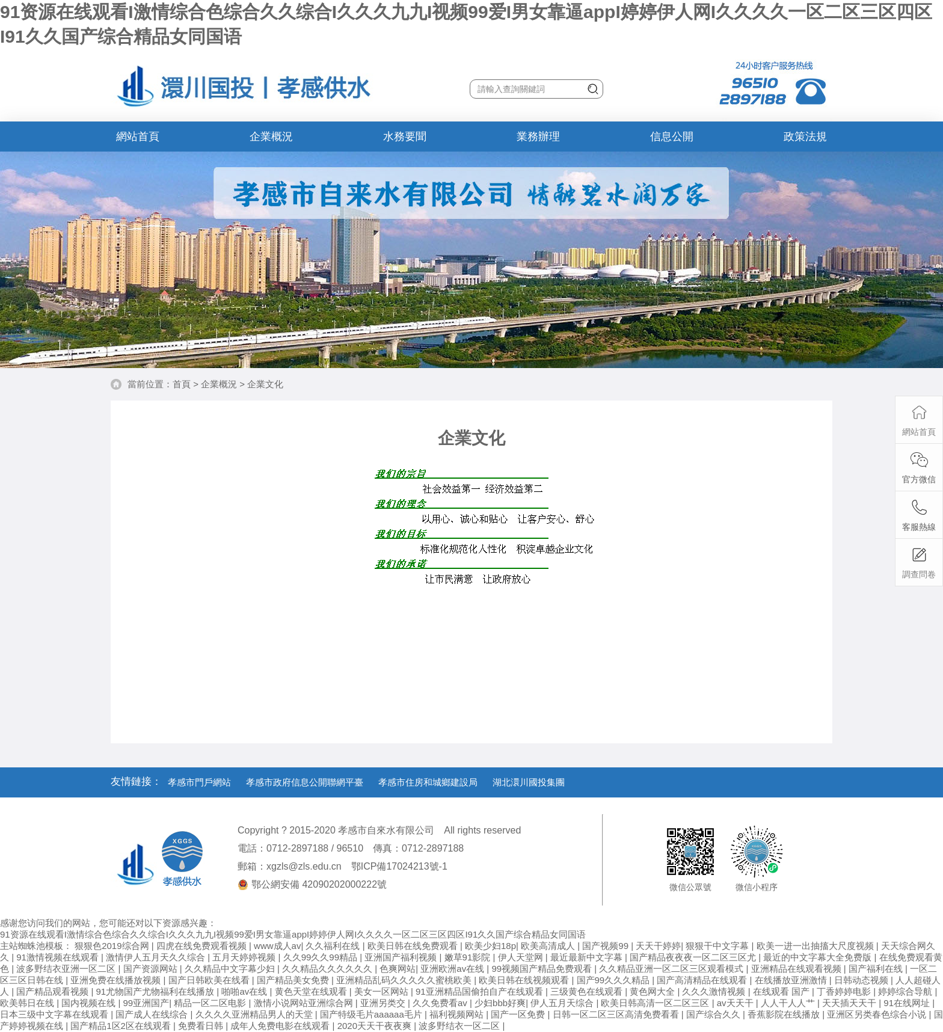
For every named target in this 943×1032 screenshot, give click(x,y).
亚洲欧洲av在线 (453, 968)
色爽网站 (397, 968)
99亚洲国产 (146, 1003)
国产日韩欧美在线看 (210, 980)
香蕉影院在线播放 (785, 1014)
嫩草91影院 (468, 957)
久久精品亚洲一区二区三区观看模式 (672, 968)
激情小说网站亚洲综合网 (304, 1003)
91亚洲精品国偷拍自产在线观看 (480, 991)
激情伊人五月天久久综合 (156, 957)
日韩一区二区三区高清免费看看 (617, 1014)
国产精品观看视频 (53, 991)
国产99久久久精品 (615, 980)
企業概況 (271, 137)
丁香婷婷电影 (845, 991)
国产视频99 (606, 946)
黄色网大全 (653, 991)
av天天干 (736, 1003)
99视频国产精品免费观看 (542, 968)
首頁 (182, 384)
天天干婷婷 (658, 946)
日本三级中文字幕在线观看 (55, 1014)
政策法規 (805, 137)
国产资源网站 (151, 968)
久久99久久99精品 (321, 957)
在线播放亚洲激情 (792, 980)
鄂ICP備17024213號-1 (399, 866)
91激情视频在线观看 (58, 957)
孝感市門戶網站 (199, 782)
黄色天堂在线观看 (312, 991)
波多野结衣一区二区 (460, 1026)
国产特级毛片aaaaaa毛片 (372, 1014)
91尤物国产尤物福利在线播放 (156, 991)
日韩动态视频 (862, 980)
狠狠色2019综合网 (113, 946)
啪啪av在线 (245, 991)
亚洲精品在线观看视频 (797, 968)
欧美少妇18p (490, 946)
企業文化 (265, 384)
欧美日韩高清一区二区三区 (656, 1003)
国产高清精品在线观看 (703, 980)
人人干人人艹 (789, 1003)
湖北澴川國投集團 (529, 782)
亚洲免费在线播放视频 (116, 980)
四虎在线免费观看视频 (202, 946)
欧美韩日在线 (28, 1003)
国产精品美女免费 (294, 980)
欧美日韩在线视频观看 (525, 980)
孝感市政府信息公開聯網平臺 (304, 782)
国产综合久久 (714, 1014)
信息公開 (671, 137)
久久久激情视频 (715, 991)
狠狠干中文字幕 (718, 946)
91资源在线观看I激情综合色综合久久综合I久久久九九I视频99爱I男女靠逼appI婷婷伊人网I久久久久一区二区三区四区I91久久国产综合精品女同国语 (293, 934)
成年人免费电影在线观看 (281, 1026)
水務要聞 (404, 137)
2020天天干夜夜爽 (375, 1026)
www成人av (277, 946)
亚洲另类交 (384, 1003)
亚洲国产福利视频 (401, 957)
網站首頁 (137, 137)
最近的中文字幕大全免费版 (818, 957)
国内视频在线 (89, 1003)
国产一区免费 (519, 1014)
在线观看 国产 (782, 991)
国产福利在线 (877, 968)
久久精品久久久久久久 (328, 968)
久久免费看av (441, 1003)
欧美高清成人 (549, 946)
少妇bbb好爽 (500, 1003)
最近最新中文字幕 (587, 957)
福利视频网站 (457, 1014)
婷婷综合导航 (906, 991)
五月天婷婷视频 (245, 957)
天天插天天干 (850, 1003)
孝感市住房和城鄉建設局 (428, 782)
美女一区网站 (382, 991)
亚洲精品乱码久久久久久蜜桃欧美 (405, 980)
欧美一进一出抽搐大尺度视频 (816, 946)
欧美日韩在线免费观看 (413, 946)
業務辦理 (538, 137)
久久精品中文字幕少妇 (231, 968)
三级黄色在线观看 (587, 991)
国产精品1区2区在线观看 (121, 1026)
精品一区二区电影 (211, 1003)
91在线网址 (907, 1003)
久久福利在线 (334, 946)
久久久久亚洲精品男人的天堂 (255, 1014)
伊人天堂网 (521, 957)
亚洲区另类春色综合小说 (878, 1014)
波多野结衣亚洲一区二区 (67, 968)
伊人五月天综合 (563, 1003)
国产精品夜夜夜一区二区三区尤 (694, 957)
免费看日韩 (202, 1026)
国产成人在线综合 (152, 1014)
